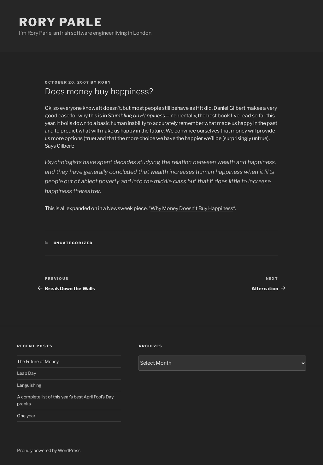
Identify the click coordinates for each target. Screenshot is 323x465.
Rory (104, 82)
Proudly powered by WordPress (48, 450)
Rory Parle (61, 22)
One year (26, 415)
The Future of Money (38, 361)
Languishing (29, 385)
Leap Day (26, 373)
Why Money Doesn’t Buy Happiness (191, 208)
